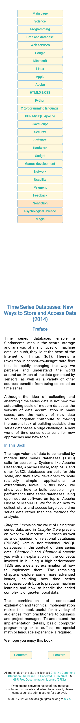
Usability (40, 179)
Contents (20, 655)
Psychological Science (40, 211)
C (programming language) (40, 108)
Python (40, 100)
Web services (40, 45)
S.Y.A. (67, 699)
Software (40, 140)
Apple (40, 77)
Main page (40, 13)
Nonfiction (40, 203)
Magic (40, 219)
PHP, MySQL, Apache (40, 116)
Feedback (40, 195)
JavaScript (40, 124)
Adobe (40, 84)
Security (40, 132)
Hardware (40, 148)
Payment (40, 187)
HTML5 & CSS (40, 92)
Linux (40, 69)
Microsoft (40, 61)
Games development (40, 164)
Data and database (40, 37)
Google (40, 53)
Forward (59, 655)
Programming (40, 29)
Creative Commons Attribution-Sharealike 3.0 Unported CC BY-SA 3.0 (41, 674)
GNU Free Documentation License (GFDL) (39, 679)
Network (40, 172)
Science (40, 21)
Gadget (40, 156)
